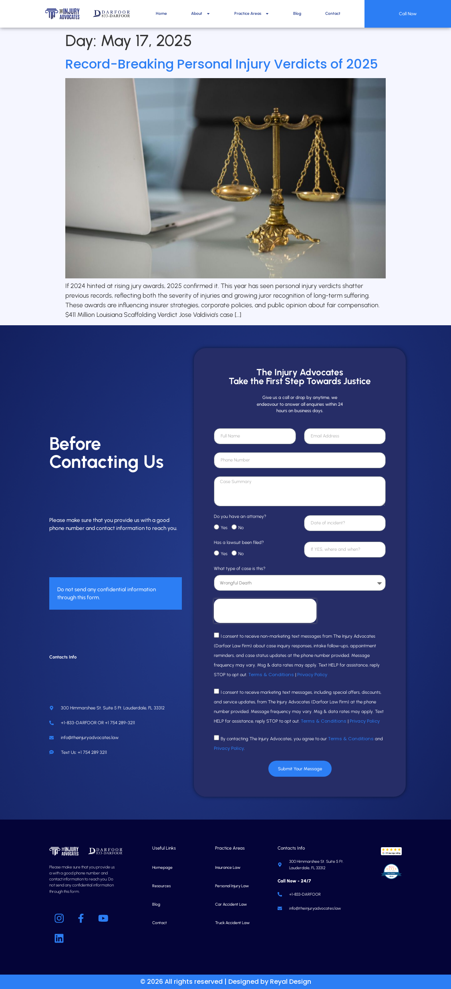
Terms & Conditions (271, 674)
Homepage (162, 867)
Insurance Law (227, 867)
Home (161, 13)
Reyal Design (290, 981)
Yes (224, 527)
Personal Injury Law (232, 885)
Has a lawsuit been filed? (239, 542)
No (241, 527)
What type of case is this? (240, 568)
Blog (297, 13)
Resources (161, 885)
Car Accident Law (231, 904)
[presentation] (265, 611)
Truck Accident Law (232, 922)
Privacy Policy (312, 674)
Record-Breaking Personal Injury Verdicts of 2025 (221, 64)
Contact (332, 13)
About (200, 14)
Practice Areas (251, 14)
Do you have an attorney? (240, 516)
